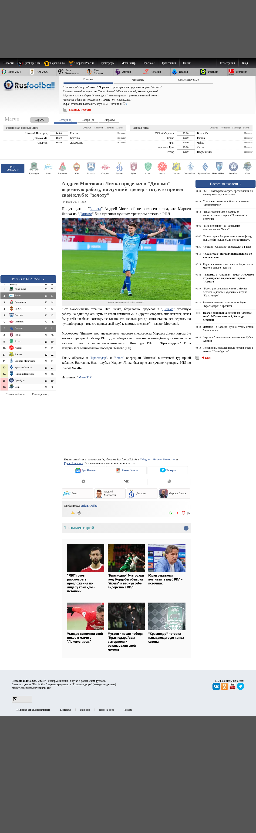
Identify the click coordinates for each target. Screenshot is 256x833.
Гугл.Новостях (73, 463)
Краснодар (98, 358)
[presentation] (35, 119)
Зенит (119, 358)
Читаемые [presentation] (138, 79)
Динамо (85, 214)
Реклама (128, 709)
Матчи (119, 127)
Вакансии (85, 709)
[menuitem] (82, 63)
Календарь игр (40, 394)
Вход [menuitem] (245, 63)
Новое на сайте (106, 709)
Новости (98, 127)
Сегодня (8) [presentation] (65, 119)
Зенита (95, 209)
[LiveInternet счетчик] (22, 702)
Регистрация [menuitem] (227, 63)
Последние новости (225, 184)
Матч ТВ (84, 377)
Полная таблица (15, 394)
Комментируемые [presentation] (188, 79)
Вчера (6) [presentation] (109, 119)
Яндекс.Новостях (164, 459)
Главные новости (80, 109)
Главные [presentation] (88, 79)
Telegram (146, 459)
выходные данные (104, 684)
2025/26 (87, 127)
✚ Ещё (205, 357)
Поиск (187, 63)
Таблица (109, 127)
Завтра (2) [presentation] (88, 119)
